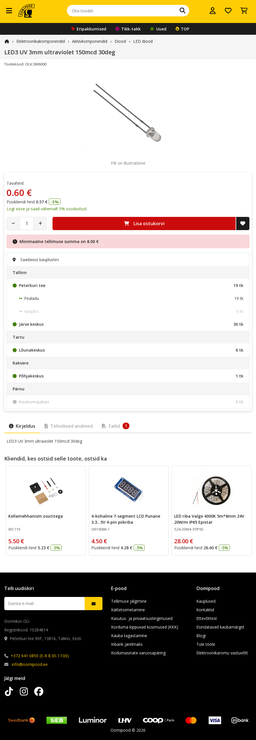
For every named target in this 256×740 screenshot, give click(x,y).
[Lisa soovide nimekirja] (242, 223)
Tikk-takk (128, 29)
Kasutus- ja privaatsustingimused (141, 618)
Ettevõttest (206, 618)
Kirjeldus (22, 426)
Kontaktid (205, 609)
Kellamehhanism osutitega (35, 516)
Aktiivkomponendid (89, 41)
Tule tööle (205, 644)
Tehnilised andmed (68, 426)
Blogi (201, 635)
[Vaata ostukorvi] (244, 10)
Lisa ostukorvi (144, 223)
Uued (158, 29)
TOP (182, 29)
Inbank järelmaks (127, 644)
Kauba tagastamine (129, 635)
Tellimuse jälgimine (129, 601)
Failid (115, 426)
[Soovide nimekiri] (228, 10)
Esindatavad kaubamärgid (220, 627)
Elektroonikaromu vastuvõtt (222, 653)
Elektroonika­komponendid (40, 41)
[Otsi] (182, 10)
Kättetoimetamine (128, 609)
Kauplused (206, 601)
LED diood (143, 41)
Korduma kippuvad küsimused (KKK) (144, 627)
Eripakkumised (88, 29)
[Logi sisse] (212, 10)
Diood (120, 41)
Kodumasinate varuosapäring (138, 653)
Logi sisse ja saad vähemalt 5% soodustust (47, 208)
